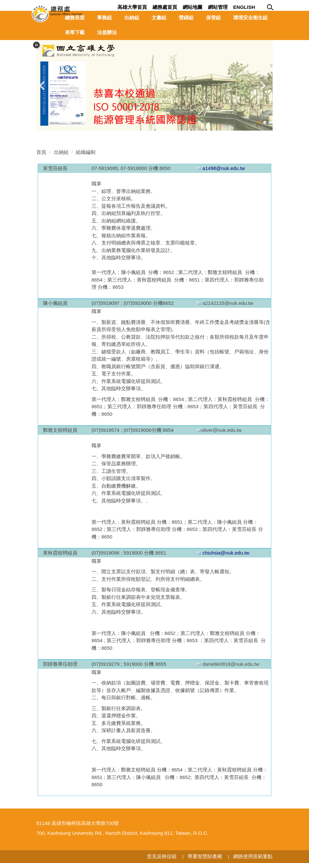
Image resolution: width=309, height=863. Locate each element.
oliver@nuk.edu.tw (221, 430)
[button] (36, 45)
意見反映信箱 (161, 856)
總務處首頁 (165, 7)
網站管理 (218, 7)
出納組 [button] (131, 17)
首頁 (41, 152)
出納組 (61, 152)
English (244, 7)
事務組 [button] (104, 17)
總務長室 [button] (75, 17)
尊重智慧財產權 (205, 856)
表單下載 (75, 32)
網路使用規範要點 (253, 856)
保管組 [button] (213, 17)
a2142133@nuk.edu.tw (227, 303)
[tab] (259, 122)
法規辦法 (107, 32)
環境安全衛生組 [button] (250, 17)
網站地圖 (192, 7)
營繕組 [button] (186, 17)
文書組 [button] (159, 17)
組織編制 (85, 152)
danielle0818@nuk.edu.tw (230, 664)
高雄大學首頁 (132, 7)
